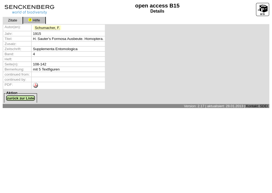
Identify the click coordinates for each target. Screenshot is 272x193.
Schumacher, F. (47, 28)
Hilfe (34, 20)
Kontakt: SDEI (257, 106)
